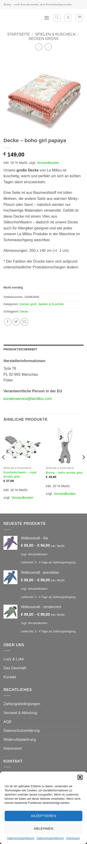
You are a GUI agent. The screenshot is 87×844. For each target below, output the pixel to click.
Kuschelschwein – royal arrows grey (19, 474)
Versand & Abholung (20, 713)
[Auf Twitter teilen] (16, 322)
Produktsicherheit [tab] (20, 349)
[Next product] (38, 46)
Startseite (18, 34)
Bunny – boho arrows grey (64, 472)
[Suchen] (56, 17)
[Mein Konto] (68, 17)
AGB (7, 722)
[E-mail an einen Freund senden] (24, 322)
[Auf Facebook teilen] (8, 322)
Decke (24, 311)
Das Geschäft (14, 668)
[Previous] (3, 466)
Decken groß (43, 39)
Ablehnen (43, 828)
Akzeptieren (43, 816)
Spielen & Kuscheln (55, 34)
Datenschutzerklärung (20, 838)
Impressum (73, 838)
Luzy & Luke (13, 659)
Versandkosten (48, 163)
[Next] (83, 466)
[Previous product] (48, 46)
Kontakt (9, 677)
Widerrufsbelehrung (19, 740)
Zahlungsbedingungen (21, 704)
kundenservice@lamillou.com (27, 399)
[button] (80, 777)
